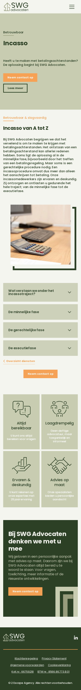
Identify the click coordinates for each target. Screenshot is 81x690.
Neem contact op (20, 77)
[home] (16, 7)
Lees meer (15, 88)
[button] (72, 7)
